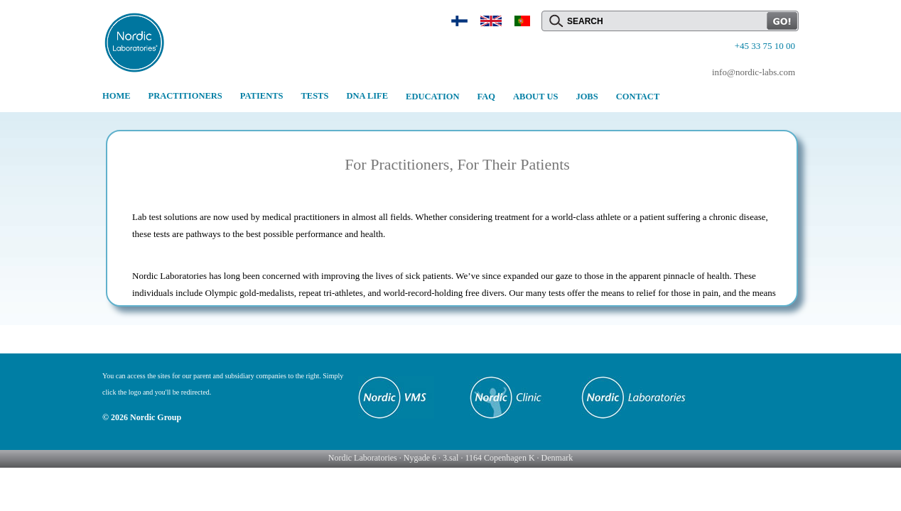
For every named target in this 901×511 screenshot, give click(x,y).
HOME (116, 96)
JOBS (587, 96)
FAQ (486, 96)
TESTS (314, 96)
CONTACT (638, 96)
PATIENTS (262, 96)
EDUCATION (432, 96)
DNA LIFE (367, 96)
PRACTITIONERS (185, 96)
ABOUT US (535, 96)
